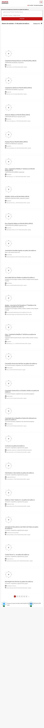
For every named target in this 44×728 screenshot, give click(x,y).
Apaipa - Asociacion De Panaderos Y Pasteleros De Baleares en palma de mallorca (20, 305)
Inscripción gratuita (38, 5)
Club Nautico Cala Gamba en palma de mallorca (19, 473)
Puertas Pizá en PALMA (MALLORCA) (16, 141)
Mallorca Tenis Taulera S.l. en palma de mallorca (20, 500)
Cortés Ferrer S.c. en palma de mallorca (17, 554)
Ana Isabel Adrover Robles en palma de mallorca (20, 277)
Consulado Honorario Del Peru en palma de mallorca (21, 363)
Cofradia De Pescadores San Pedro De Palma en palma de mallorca (21, 527)
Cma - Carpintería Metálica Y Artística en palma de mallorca (20, 335)
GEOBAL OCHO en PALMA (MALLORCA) (17, 196)
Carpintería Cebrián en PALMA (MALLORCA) (18, 87)
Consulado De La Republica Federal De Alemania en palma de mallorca (20, 418)
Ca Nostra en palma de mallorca (15, 446)
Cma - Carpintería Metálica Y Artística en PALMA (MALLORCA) (20, 169)
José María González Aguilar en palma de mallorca (20, 250)
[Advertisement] (22, 35)
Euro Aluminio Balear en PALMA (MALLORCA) (19, 223)
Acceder (31, 5)
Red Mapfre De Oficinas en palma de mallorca (19, 581)
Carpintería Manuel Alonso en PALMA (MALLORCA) (20, 60)
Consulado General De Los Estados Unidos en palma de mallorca (22, 391)
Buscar (22, 18)
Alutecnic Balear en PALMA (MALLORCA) (17, 114)
